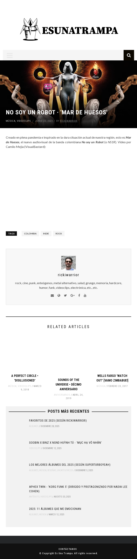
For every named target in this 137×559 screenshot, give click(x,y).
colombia (30, 233)
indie (46, 233)
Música (10, 120)
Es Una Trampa (64, 553)
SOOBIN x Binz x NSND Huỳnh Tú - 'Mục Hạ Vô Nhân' (65, 442)
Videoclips (24, 120)
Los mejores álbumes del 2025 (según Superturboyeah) (70, 464)
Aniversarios (62, 395)
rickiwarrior (69, 120)
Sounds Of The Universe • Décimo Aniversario (68, 384)
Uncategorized (65, 470)
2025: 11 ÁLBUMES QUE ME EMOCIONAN (55, 509)
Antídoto (34, 496)
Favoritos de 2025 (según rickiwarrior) (58, 420)
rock (59, 233)
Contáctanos (67, 549)
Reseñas (51, 470)
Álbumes (33, 426)
